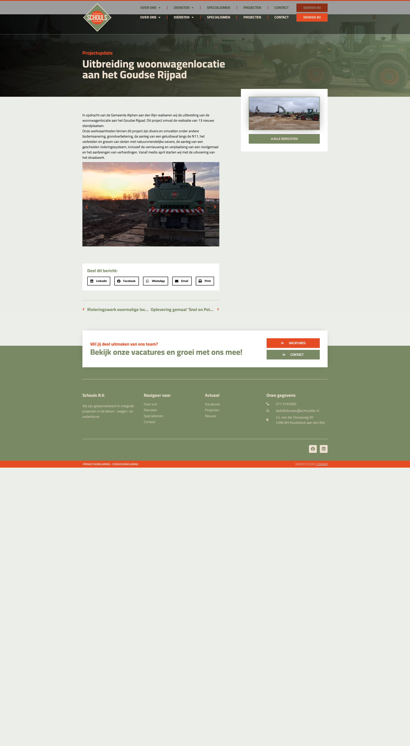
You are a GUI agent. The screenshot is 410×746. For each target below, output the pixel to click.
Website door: (311, 464)
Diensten (184, 17)
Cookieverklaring (125, 464)
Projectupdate (97, 52)
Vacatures (212, 404)
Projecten (252, 17)
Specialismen (218, 17)
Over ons (150, 17)
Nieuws (210, 416)
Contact (281, 17)
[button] (86, 206)
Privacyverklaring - (97, 464)
